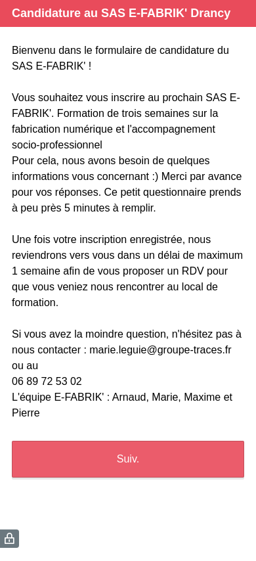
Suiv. (128, 458)
